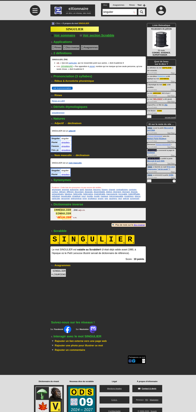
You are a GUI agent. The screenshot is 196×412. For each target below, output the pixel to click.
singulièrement (58, 113)
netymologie (152, 149)
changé (112, 189)
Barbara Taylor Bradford (156, 138)
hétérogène (88, 194)
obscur (137, 196)
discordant (79, 192)
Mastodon (154, 400)
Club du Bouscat (154, 158)
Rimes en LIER (58, 101)
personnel (65, 198)
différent (70, 192)
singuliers (65, 142)
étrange (134, 192)
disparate (89, 192)
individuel (56, 196)
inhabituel (76, 196)
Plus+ (173, 73)
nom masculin (75, 163)
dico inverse (139, 225)
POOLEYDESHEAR (155, 135)
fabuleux (68, 194)
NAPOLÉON (167, 68)
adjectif (72, 131)
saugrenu (113, 198)
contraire (132, 189)
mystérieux (129, 196)
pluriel (92, 66)
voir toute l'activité (170, 117)
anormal (65, 189)
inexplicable (66, 196)
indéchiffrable (134, 194)
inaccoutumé (111, 194)
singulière (65, 146)
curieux (55, 192)
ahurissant (56, 189)
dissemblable (99, 192)
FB (146, 400)
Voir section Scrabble (97, 35)
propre (100, 198)
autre (82, 189)
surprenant (134, 198)
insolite (90, 196)
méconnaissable (116, 196)
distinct (109, 192)
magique (104, 196)
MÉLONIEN (158, 98)
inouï (84, 196)
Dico (58, 23)
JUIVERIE (164, 78)
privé (85, 198)
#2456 (171, 174)
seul (120, 198)
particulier (73, 63)
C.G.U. (114, 400)
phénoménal (76, 198)
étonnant (126, 192)
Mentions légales (114, 388)
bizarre (105, 189)
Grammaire (67, 66)
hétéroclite (77, 194)
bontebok (151, 152)
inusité (97, 196)
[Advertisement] (35, 45)
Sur (60, 329)
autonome (74, 189)
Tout (169, 95)
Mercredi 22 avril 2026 (155, 160)
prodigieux (92, 198)
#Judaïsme (161, 76)
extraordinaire (58, 194)
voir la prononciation (62, 88)
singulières (66, 150)
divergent (117, 192)
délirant (62, 192)
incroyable (122, 194)
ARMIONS (157, 92)
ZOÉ (164, 84)
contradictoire (122, 189)
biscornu (97, 189)
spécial (126, 198)
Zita (165, 104)
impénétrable (99, 194)
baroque (88, 189)
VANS (159, 110)
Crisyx (150, 127)
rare (106, 198)
